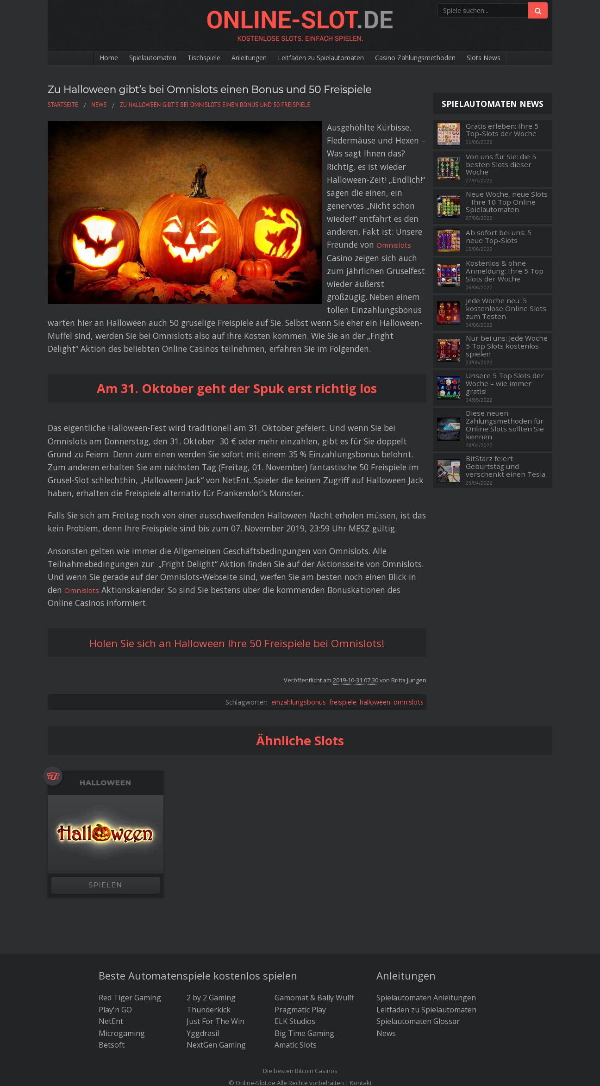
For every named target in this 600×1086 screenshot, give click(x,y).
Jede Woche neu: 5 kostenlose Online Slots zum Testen (506, 308)
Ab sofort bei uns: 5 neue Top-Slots (498, 236)
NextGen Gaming (216, 956)
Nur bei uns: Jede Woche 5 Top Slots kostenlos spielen (507, 345)
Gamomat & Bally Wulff (314, 909)
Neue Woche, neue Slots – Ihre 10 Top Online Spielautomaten (507, 201)
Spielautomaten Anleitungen (426, 909)
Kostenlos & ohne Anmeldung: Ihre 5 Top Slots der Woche (505, 270)
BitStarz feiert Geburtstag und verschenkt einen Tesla (505, 466)
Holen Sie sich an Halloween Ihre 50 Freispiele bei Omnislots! (237, 553)
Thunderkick (209, 920)
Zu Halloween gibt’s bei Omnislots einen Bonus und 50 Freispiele (220, 96)
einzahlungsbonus (298, 612)
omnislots (409, 612)
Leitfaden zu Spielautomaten (325, 58)
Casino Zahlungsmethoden (434, 58)
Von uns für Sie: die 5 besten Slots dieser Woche (501, 164)
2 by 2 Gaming (211, 909)
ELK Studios (295, 932)
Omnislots (377, 181)
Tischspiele (188, 58)
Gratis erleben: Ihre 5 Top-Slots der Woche (502, 129)
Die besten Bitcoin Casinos (300, 982)
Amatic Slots (296, 956)
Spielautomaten (129, 58)
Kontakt (361, 993)
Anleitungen (241, 58)
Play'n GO (115, 920)
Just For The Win (215, 932)
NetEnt (111, 932)
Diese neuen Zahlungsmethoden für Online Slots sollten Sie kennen (505, 424)
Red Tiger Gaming (130, 909)
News (386, 944)
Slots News (512, 58)
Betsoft (112, 956)
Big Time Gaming (304, 944)
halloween (375, 612)
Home (79, 58)
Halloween (105, 694)
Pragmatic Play (300, 920)
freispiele (342, 612)
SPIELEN (106, 796)
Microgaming (122, 944)
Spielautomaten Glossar (418, 932)
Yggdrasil (203, 944)
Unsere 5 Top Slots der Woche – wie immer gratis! (505, 383)
